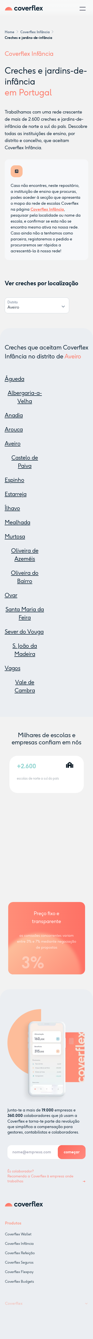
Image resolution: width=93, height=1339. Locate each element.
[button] (82, 8)
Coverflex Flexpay (19, 1276)
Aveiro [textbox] (13, 307)
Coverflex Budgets (19, 1285)
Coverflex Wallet (18, 1238)
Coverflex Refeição (20, 1257)
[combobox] (36, 308)
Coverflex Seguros (19, 1267)
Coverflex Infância (19, 1248)
